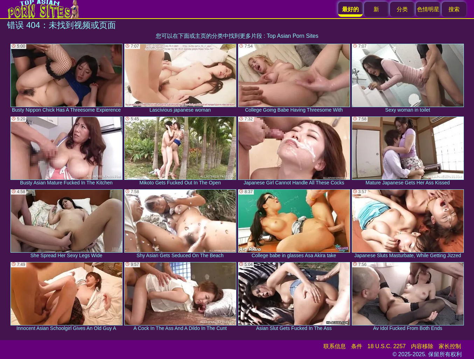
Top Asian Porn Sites (293, 36)
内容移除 (422, 346)
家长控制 (450, 346)
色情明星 (428, 9)
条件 (356, 346)
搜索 (454, 9)
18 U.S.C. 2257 (387, 346)
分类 (402, 9)
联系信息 (334, 346)
